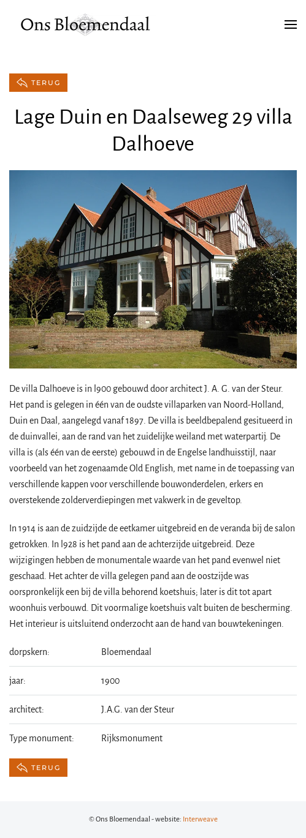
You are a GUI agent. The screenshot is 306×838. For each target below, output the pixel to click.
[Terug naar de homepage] (86, 24)
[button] (291, 24)
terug (38, 83)
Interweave (200, 819)
